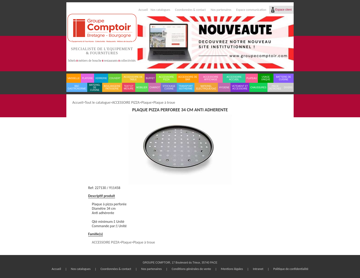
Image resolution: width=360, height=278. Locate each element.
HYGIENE (224, 87)
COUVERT (115, 78)
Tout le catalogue (97, 102)
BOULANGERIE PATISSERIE (112, 87)
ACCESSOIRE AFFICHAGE (210, 78)
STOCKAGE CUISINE (169, 87)
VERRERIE (101, 78)
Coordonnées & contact (190, 10)
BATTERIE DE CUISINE (283, 78)
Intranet (258, 269)
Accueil (143, 10)
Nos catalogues (160, 10)
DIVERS (288, 87)
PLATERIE (87, 78)
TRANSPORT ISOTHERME (186, 87)
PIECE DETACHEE (275, 87)
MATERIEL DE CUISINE (94, 87)
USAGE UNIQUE (265, 78)
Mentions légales (232, 269)
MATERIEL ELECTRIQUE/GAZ (206, 87)
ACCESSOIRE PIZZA (166, 78)
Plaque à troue (164, 102)
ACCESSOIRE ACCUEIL (234, 78)
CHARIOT (154, 87)
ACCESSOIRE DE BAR (187, 78)
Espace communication (251, 10)
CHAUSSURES (258, 87)
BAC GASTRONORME (77, 87)
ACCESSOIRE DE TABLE (133, 78)
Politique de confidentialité (290, 269)
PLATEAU (252, 78)
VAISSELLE (74, 78)
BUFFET (150, 78)
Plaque (146, 102)
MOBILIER (141, 87)
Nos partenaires (221, 10)
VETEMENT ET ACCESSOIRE (240, 87)
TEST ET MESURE (129, 87)
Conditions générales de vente (191, 269)
